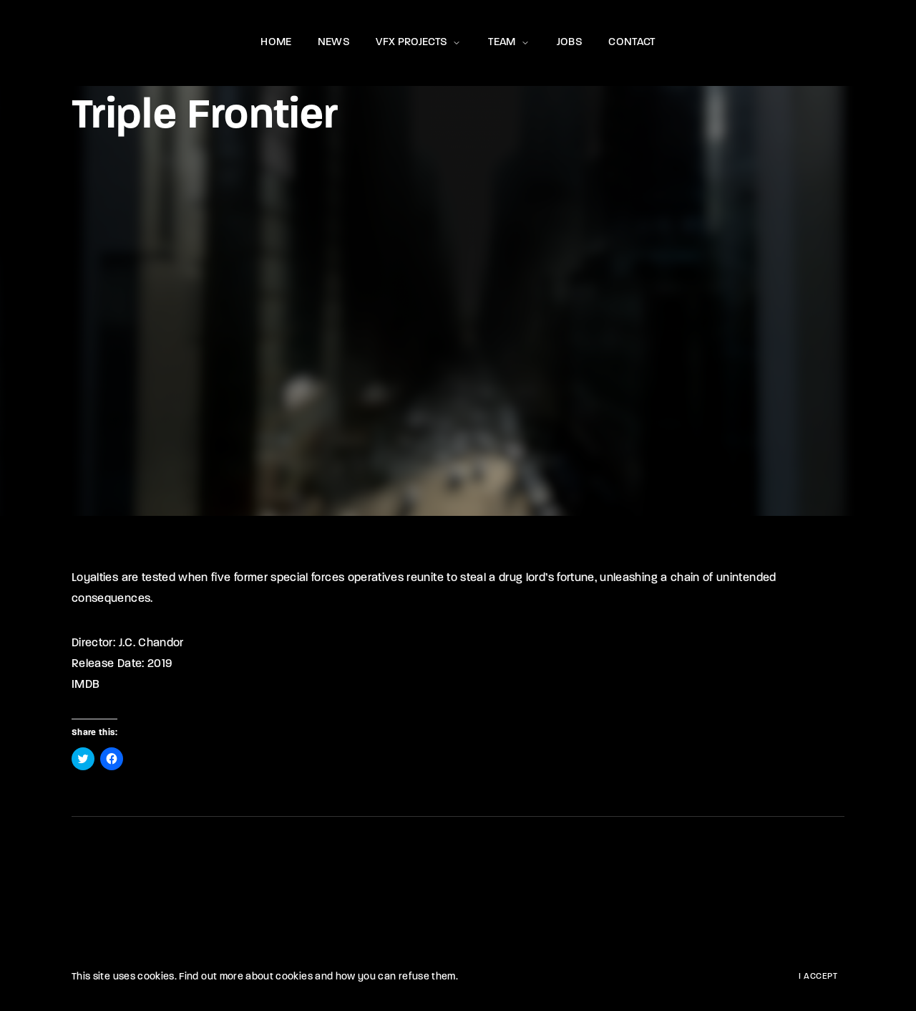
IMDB (85, 685)
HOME (275, 42)
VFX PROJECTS (419, 42)
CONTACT (631, 42)
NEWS (334, 42)
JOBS (570, 42)
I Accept (818, 976)
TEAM (509, 42)
